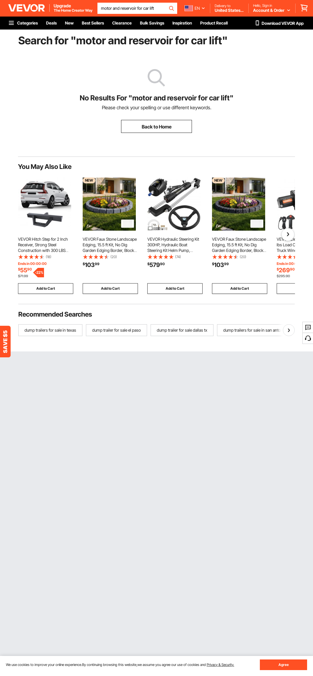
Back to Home (157, 127)
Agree (283, 664)
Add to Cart (45, 288)
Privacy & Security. (220, 664)
